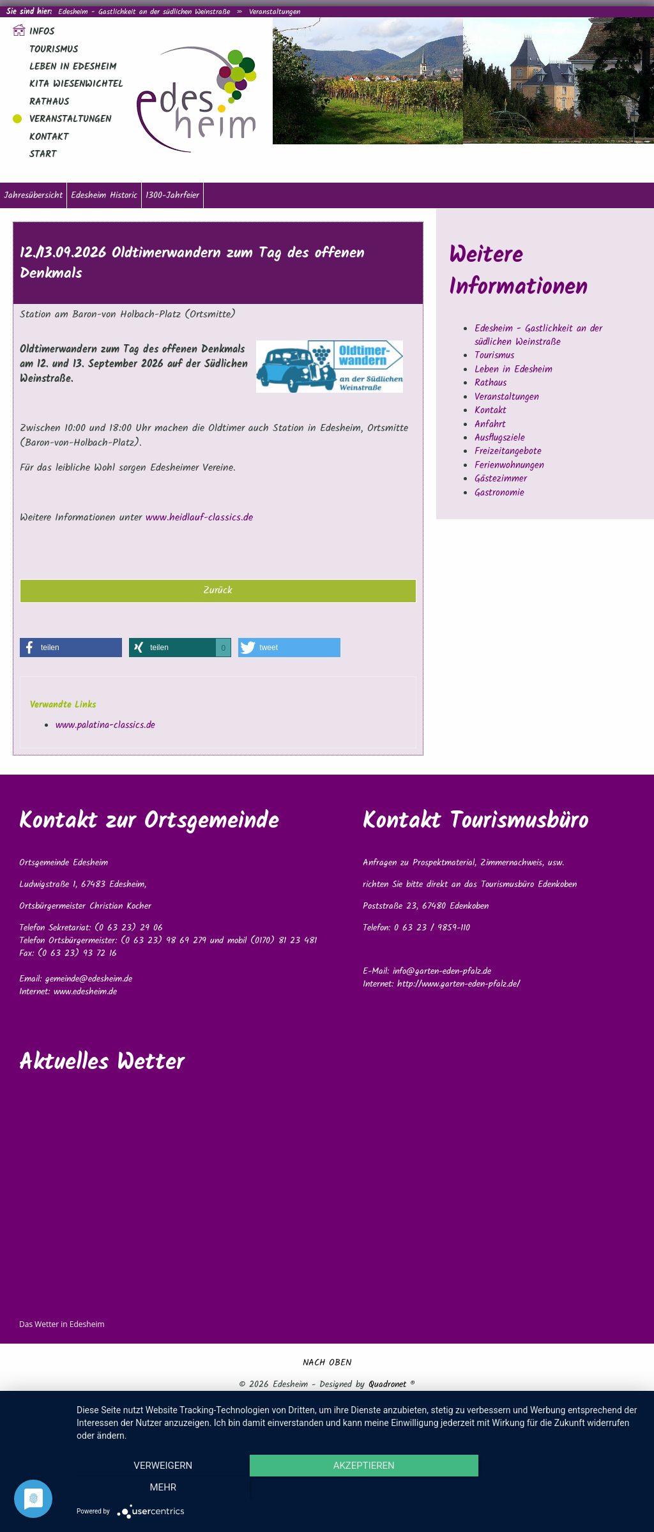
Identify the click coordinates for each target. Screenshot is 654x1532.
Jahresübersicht (33, 195)
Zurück (217, 590)
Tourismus (53, 49)
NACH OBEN (327, 1363)
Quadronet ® (392, 1384)
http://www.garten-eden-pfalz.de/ (458, 984)
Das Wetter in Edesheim (62, 1324)
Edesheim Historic (104, 195)
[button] (71, 647)
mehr (557, 1488)
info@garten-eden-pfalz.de (442, 971)
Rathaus (49, 102)
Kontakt (48, 137)
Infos (41, 32)
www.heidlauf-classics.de (199, 518)
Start (42, 154)
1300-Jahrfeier (172, 195)
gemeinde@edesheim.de (88, 979)
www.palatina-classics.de (105, 725)
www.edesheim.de (85, 992)
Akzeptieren (359, 1488)
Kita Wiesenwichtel (76, 84)
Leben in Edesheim (72, 67)
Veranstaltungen (274, 12)
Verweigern (161, 1488)
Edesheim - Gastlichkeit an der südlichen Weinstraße (144, 12)
